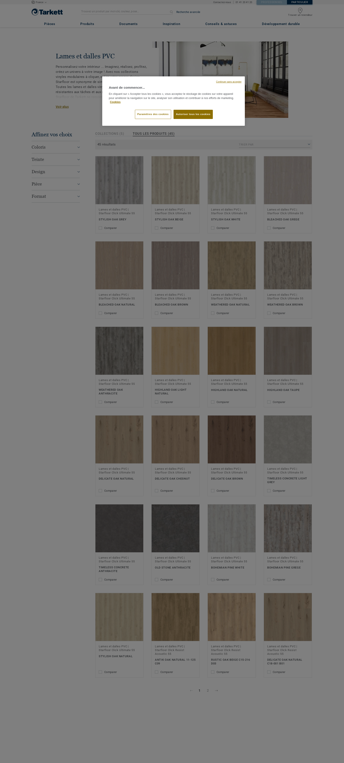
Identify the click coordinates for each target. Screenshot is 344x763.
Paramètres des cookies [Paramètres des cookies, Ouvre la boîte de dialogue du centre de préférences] (153, 114)
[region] (173, 101)
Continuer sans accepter (229, 81)
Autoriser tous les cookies (193, 114)
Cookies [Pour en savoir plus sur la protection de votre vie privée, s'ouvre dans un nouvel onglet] (115, 102)
